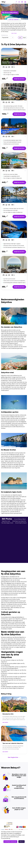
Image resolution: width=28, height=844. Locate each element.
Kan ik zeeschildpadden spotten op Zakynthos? (14, 667)
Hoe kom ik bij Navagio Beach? (10, 668)
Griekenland (4, 63)
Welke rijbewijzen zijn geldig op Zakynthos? (13, 686)
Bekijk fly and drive (19, 78)
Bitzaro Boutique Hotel (11, 270)
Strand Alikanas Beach (20, 519)
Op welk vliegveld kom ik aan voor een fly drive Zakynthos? (13, 684)
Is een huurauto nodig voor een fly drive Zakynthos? (12, 661)
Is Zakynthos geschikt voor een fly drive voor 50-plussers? (13, 680)
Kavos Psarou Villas (9, 62)
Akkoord (21, 841)
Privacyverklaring (5, 838)
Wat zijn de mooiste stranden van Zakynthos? (14, 676)
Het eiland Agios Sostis (7, 523)
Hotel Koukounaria (9, 165)
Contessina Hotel (8, 97)
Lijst (20, 37)
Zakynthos (10, 63)
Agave (4, 235)
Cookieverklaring (13, 836)
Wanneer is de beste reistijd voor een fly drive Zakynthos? (13, 674)
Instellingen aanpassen (10, 841)
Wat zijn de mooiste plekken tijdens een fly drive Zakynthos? (12, 664)
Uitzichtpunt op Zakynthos (19, 521)
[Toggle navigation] (25, 2)
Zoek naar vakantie (14, 19)
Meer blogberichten (14, 757)
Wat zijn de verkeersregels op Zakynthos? (13, 688)
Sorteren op (4, 35)
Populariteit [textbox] (5, 37)
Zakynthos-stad (6, 521)
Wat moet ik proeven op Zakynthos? (11, 678)
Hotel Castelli (7, 131)
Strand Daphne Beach (21, 523)
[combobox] (7, 37)
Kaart (24, 37)
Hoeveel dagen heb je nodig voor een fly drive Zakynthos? (13, 670)
